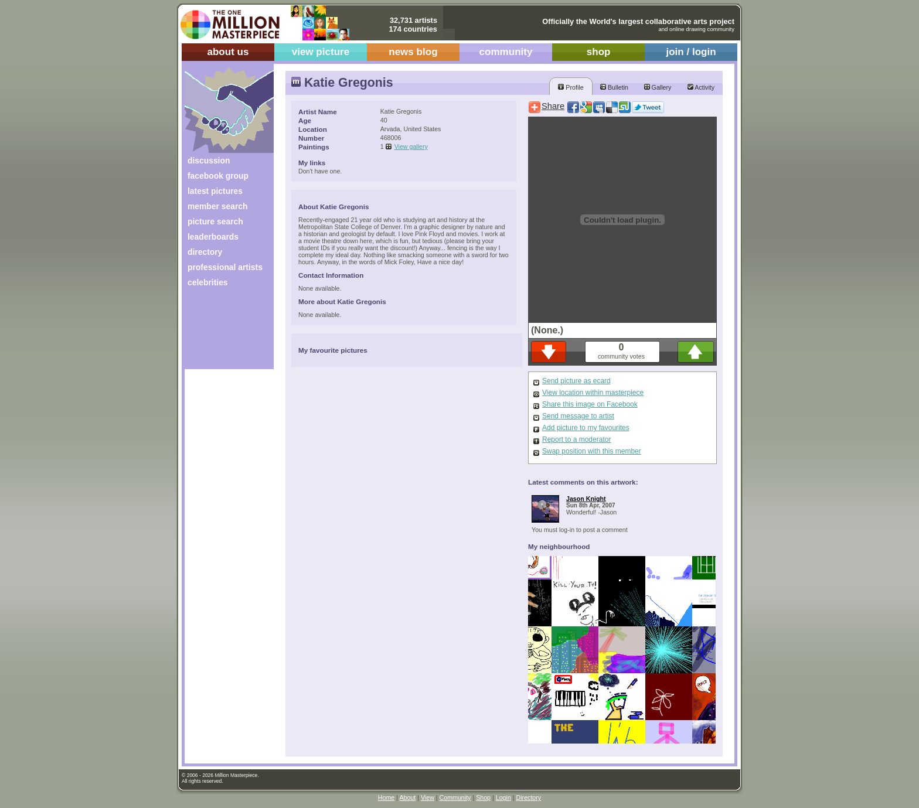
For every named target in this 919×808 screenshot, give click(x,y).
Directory (529, 797)
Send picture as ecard (576, 381)
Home (386, 797)
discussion (209, 160)
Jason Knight (586, 498)
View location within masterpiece (593, 392)
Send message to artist (578, 416)
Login (503, 797)
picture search (215, 221)
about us (228, 51)
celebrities (208, 282)
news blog (413, 51)
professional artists (225, 267)
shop (599, 51)
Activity (700, 87)
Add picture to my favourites (585, 428)
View (427, 797)
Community (455, 797)
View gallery (411, 146)
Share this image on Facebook (590, 404)
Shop (483, 797)
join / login (691, 51)
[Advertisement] (221, 332)
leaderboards (213, 236)
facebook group (218, 175)
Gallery (658, 87)
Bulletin (614, 87)
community (506, 51)
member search (217, 206)
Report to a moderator (576, 439)
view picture (321, 51)
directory (205, 252)
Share (553, 106)
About (407, 797)
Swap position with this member (591, 451)
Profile (570, 87)
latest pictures (215, 191)
